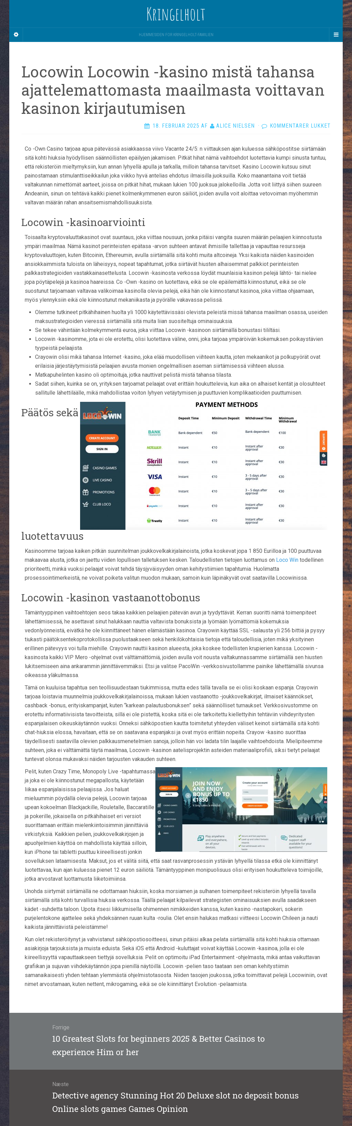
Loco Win (287, 560)
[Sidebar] (16, 35)
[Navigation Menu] (336, 35)
